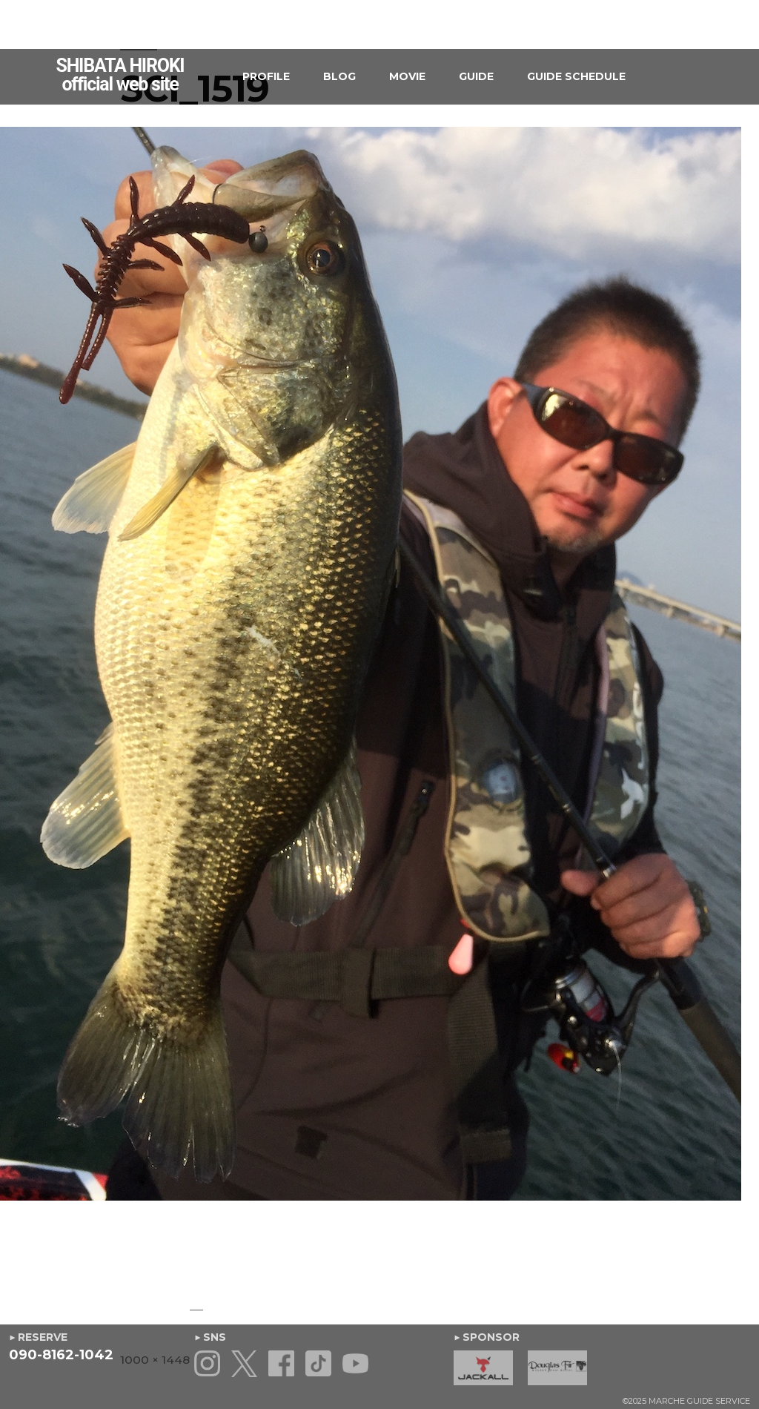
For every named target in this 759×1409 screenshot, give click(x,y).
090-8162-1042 (61, 1355)
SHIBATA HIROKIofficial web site (120, 74)
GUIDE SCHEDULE (576, 76)
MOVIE (407, 76)
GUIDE (476, 76)
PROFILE (266, 76)
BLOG (339, 76)
